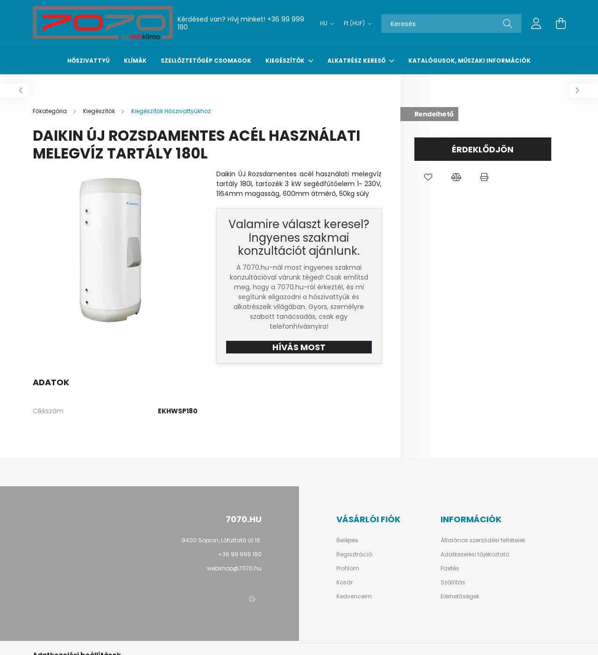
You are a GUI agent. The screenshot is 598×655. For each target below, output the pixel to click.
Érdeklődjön (482, 149)
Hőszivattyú (88, 61)
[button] (428, 177)
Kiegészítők (285, 61)
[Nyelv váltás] (325, 23)
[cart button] (560, 23)
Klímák (135, 61)
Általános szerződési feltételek (483, 540)
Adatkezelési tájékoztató (475, 554)
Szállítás (453, 582)
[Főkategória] (50, 111)
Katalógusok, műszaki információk (469, 61)
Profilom (347, 568)
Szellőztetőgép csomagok (206, 61)
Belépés (347, 540)
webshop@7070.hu (234, 568)
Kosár (344, 582)
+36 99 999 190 (240, 554)
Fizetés (450, 568)
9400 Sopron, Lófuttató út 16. (222, 540)
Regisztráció (354, 554)
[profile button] (536, 23)
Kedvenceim (354, 596)
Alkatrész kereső (357, 61)
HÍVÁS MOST (299, 347)
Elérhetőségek (460, 596)
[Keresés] (451, 23)
